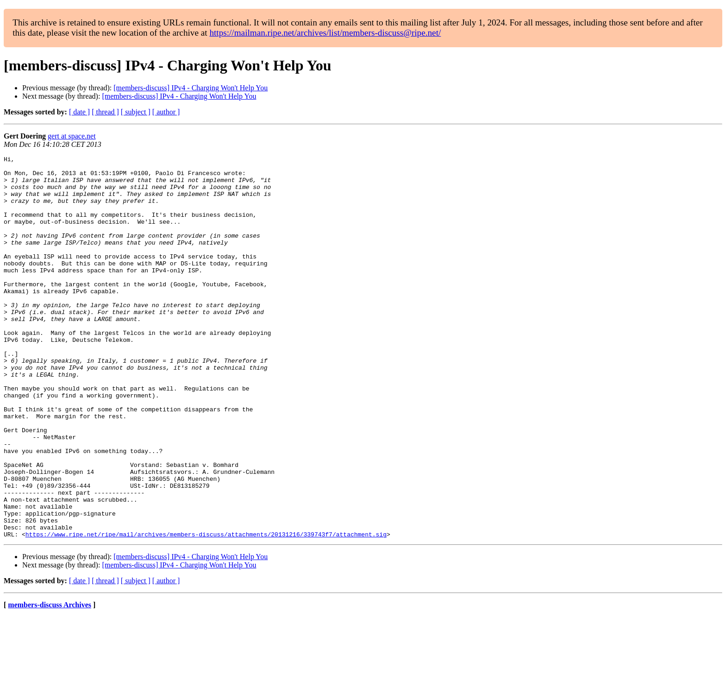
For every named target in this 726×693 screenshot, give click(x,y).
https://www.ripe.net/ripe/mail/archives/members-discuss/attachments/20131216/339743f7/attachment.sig (206, 610)
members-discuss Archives (49, 681)
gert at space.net (72, 136)
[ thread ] (105, 112)
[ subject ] (135, 112)
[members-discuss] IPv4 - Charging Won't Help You (190, 88)
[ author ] (166, 112)
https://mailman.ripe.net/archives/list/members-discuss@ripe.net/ (325, 33)
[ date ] (79, 112)
